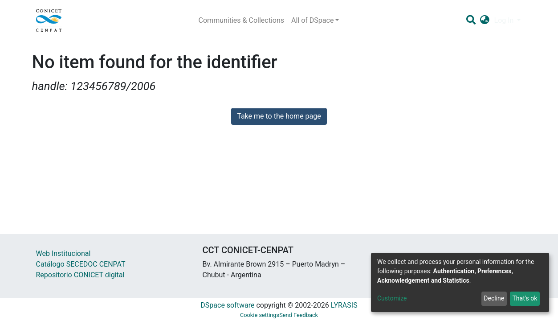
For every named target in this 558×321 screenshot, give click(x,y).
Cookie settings (259, 315)
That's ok (524, 298)
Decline (494, 298)
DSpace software (227, 305)
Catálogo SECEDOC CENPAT (81, 264)
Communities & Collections (241, 20)
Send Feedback (298, 315)
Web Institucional (63, 253)
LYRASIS (344, 305)
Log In (505, 20)
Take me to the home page (279, 116)
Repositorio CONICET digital (80, 275)
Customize (392, 298)
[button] (485, 20)
